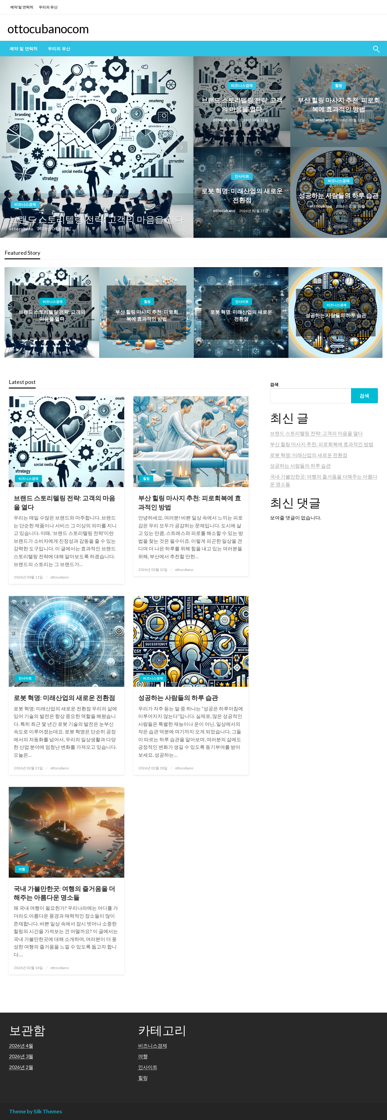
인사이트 (242, 176)
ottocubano (21, 228)
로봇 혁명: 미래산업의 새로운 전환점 (242, 195)
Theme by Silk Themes (35, 1111)
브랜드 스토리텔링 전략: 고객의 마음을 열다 (96, 219)
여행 (21, 869)
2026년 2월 (21, 1067)
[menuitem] (24, 48)
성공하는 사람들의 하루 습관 (339, 195)
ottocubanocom (48, 28)
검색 (274, 384)
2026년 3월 (21, 1056)
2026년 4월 (21, 1045)
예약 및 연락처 (21, 7)
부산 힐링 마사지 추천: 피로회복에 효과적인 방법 (339, 104)
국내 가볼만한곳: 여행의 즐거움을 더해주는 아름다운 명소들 (64, 893)
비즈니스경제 (25, 204)
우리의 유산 (48, 7)
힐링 (338, 85)
